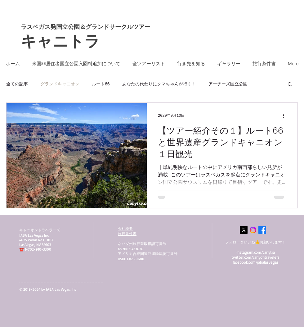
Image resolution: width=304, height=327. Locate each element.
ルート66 (101, 83)
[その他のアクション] (285, 115)
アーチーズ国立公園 (228, 83)
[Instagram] (253, 230)
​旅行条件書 (127, 233)
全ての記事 (17, 83)
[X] (244, 230)
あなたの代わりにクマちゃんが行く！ (159, 83)
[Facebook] (262, 230)
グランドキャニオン (59, 83)
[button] (290, 84)
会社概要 (125, 228)
